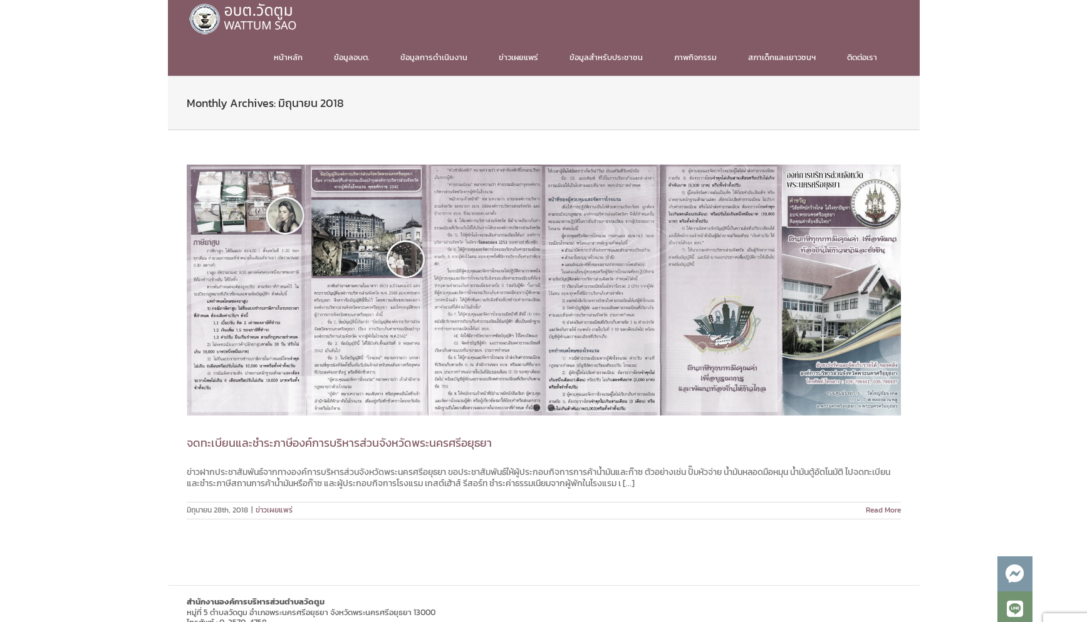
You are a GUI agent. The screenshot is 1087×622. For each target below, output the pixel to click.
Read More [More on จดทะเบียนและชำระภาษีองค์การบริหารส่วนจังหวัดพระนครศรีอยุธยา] (883, 510)
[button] (1014, 573)
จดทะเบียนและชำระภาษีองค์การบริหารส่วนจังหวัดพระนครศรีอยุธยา (339, 442)
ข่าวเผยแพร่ (274, 510)
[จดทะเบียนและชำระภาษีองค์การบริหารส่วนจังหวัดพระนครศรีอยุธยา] (544, 290)
